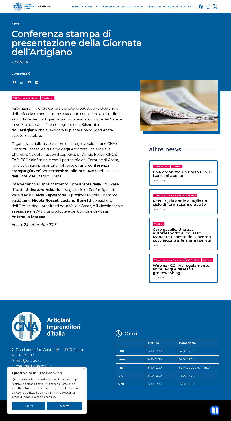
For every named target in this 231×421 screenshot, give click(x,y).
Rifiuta (29, 406)
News (173, 7)
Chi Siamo (89, 7)
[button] (21, 73)
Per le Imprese (132, 7)
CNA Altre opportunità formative (169, 195)
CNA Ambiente (193, 260)
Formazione (110, 7)
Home (75, 6)
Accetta (64, 406)
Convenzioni (155, 7)
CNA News (47, 98)
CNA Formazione (161, 166)
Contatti (187, 6)
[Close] (84, 369)
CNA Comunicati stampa (25, 98)
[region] (47, 390)
